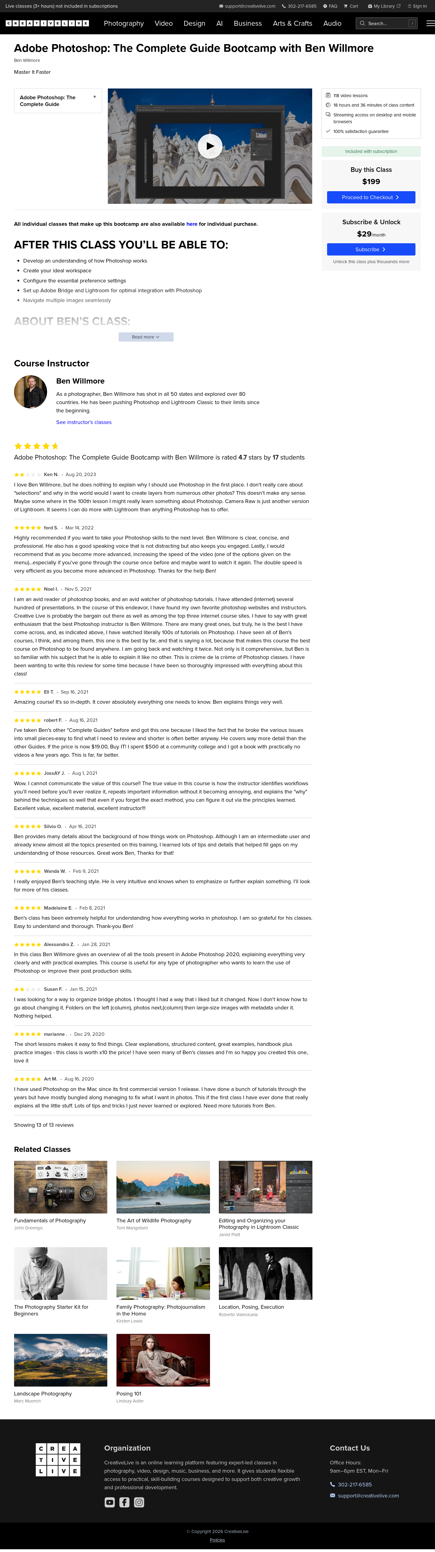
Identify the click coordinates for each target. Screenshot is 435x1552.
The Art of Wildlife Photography (153, 1220)
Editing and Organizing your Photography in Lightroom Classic (259, 1224)
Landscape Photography (43, 1393)
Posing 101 (128, 1393)
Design (194, 23)
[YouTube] (109, 1502)
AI (219, 23)
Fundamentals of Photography (50, 1220)
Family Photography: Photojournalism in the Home (160, 1310)
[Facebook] (124, 1502)
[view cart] (352, 6)
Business (248, 23)
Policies (217, 1540)
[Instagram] (139, 1502)
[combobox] (386, 23)
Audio (332, 23)
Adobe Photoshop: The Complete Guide (48, 100)
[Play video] (210, 146)
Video (164, 23)
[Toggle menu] (430, 23)
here (191, 224)
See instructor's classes (84, 422)
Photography (124, 23)
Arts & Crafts (292, 23)
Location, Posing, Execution (251, 1307)
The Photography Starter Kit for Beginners (51, 1310)
